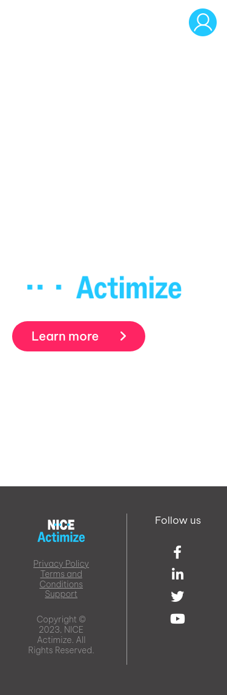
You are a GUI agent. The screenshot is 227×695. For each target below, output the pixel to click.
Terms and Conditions (61, 579)
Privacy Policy (61, 563)
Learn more (78, 336)
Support (61, 594)
